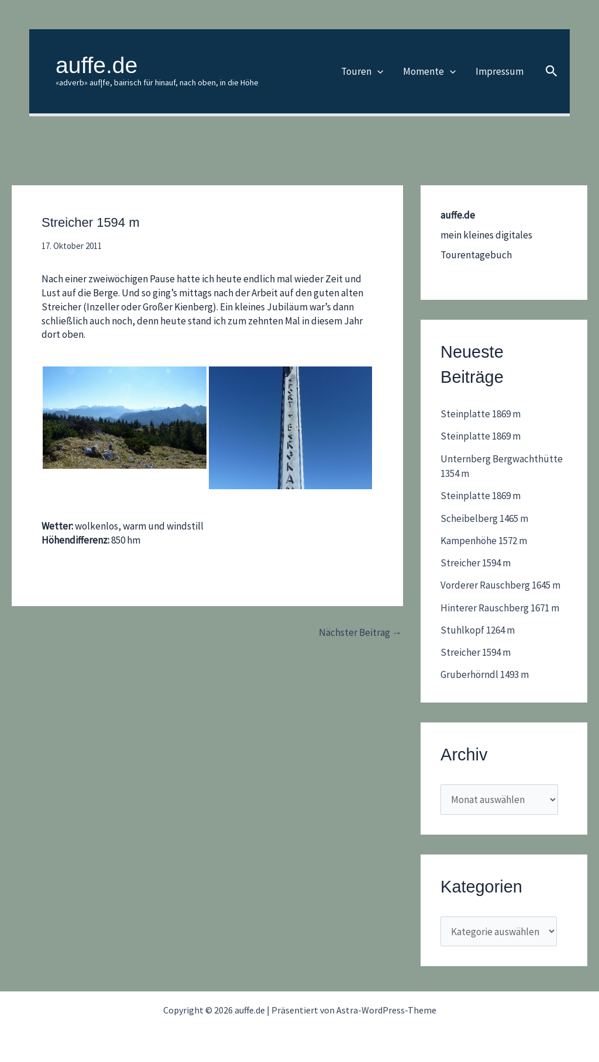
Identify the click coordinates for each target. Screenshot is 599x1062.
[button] (551, 72)
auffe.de (96, 65)
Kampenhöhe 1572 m (483, 540)
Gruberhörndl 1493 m (484, 674)
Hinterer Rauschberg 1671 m (499, 607)
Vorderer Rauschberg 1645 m (500, 585)
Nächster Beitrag (360, 633)
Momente (429, 71)
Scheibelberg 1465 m (484, 518)
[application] (377, 71)
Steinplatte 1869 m (480, 413)
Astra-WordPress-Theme (386, 1010)
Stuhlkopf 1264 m (477, 630)
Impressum (500, 71)
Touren (362, 71)
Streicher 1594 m (475, 562)
